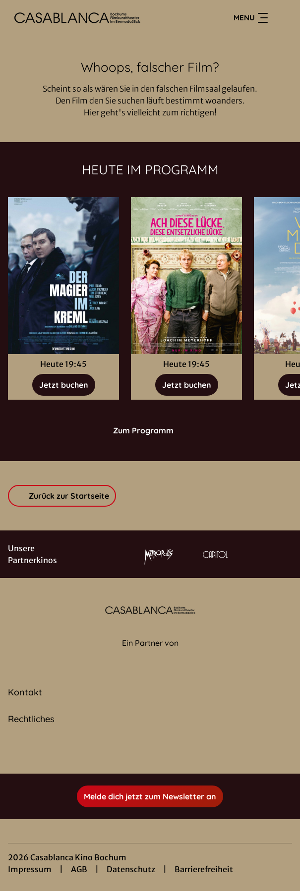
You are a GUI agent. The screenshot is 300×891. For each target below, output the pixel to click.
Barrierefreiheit (204, 869)
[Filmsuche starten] (282, 18)
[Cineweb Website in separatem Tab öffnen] (150, 654)
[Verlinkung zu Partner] (158, 554)
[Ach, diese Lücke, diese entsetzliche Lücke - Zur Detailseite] (186, 275)
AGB (79, 869)
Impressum (30, 869)
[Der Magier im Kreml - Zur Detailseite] (63, 275)
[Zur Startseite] (77, 18)
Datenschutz (131, 869)
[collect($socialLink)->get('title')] (139, 752)
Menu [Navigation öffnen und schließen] (251, 18)
